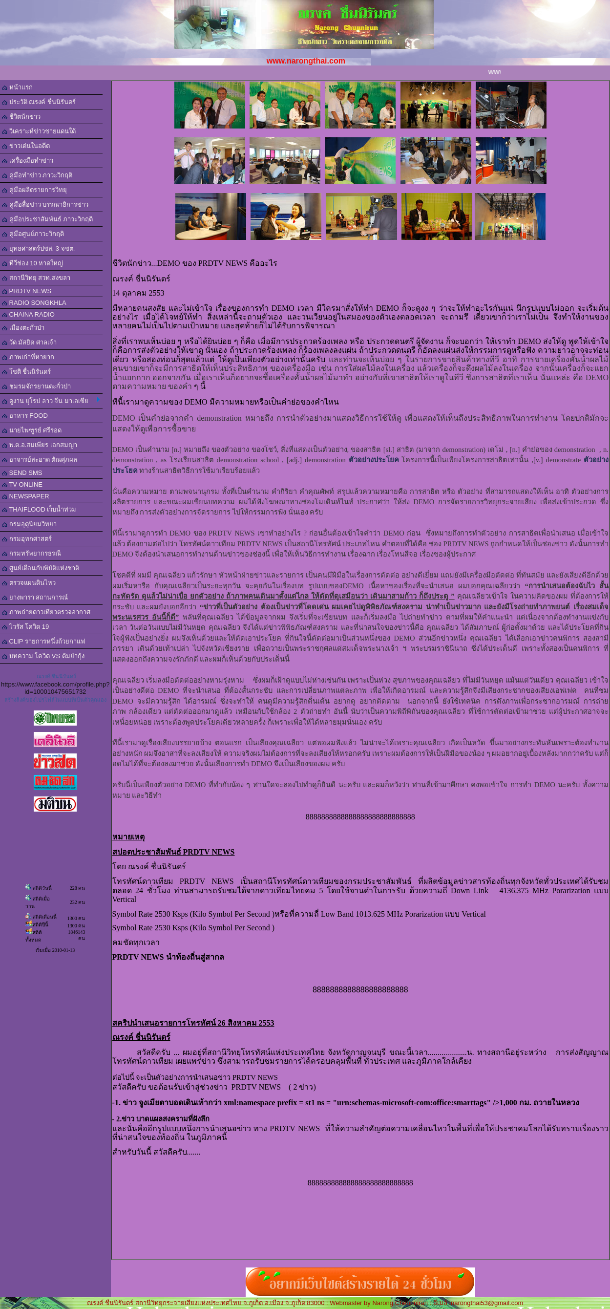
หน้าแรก (17, 87)
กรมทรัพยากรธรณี (31, 553)
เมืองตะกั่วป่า (23, 327)
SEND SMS (22, 472)
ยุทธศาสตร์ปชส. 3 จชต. (38, 248)
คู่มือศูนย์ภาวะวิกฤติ (33, 233)
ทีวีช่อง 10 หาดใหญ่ (32, 263)
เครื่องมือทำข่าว (27, 160)
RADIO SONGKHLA (34, 302)
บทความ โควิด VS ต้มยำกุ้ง (43, 656)
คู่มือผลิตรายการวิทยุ (34, 189)
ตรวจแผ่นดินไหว (29, 582)
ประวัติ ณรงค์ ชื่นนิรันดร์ (39, 102)
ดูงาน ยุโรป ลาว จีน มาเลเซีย (51, 401)
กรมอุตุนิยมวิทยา (29, 524)
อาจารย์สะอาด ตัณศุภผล (39, 459)
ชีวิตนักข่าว (21, 116)
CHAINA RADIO (28, 314)
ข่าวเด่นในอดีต (26, 146)
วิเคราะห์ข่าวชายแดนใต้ (39, 131)
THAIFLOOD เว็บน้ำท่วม (39, 509)
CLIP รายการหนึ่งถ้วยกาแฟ (43, 641)
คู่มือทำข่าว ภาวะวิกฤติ (37, 175)
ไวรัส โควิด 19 (25, 626)
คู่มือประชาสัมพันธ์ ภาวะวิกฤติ (47, 219)
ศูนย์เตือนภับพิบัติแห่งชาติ (40, 568)
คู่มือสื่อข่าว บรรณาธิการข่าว (45, 204)
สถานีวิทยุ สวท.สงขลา (36, 277)
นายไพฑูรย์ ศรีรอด (32, 430)
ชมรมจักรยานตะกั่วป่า (36, 386)
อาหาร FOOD (25, 415)
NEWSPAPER (25, 496)
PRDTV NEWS (26, 291)
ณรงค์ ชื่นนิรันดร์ (56, 676)
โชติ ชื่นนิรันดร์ (26, 371)
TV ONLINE (22, 484)
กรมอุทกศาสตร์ (27, 538)
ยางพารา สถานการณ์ (35, 597)
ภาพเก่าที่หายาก (28, 357)
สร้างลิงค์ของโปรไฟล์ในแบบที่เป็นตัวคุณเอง (55, 700)
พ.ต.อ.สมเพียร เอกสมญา (39, 445)
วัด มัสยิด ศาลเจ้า (29, 342)
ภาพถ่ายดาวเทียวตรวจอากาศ (46, 612)
